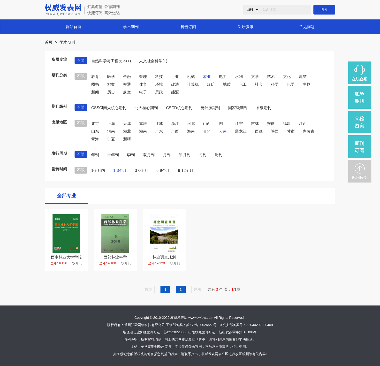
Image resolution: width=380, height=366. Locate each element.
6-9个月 (163, 170)
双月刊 (149, 155)
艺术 (271, 77)
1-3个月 (120, 170)
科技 (159, 77)
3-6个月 (141, 170)
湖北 (127, 131)
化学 (291, 84)
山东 (95, 131)
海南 (191, 131)
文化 (287, 77)
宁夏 (111, 139)
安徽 (271, 124)
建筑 (303, 77)
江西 (303, 124)
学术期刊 (131, 27)
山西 (207, 124)
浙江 (175, 124)
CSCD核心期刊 (179, 108)
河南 (111, 131)
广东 (159, 131)
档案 (111, 84)
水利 (239, 77)
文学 (255, 77)
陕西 (275, 131)
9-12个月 (185, 170)
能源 (175, 92)
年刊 (95, 155)
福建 (287, 124)
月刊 (167, 155)
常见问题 (307, 27)
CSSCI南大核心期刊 (108, 108)
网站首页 (73, 27)
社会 (259, 84)
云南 (223, 131)
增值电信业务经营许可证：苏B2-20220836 (155, 332)
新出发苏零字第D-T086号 (238, 332)
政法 (175, 84)
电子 (143, 92)
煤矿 (211, 84)
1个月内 (98, 170)
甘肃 (291, 131)
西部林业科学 (115, 257)
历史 (111, 92)
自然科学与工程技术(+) (111, 61)
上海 (111, 124)
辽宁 (239, 124)
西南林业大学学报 (66, 257)
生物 (307, 84)
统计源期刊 (210, 108)
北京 (95, 124)
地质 (227, 84)
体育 (143, 84)
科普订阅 (188, 27)
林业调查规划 (164, 257)
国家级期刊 (238, 108)
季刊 (131, 155)
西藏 (259, 131)
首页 (49, 42)
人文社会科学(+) (153, 61)
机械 (191, 77)
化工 (243, 84)
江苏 (159, 124)
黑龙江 (241, 131)
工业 (175, 77)
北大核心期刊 (146, 108)
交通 (127, 84)
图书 (95, 84)
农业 (207, 77)
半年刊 (113, 155)
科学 (275, 84)
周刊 (218, 155)
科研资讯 (245, 27)
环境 (159, 84)
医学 (111, 77)
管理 (143, 77)
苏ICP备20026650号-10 (204, 325)
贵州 (207, 131)
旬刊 (202, 155)
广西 (175, 131)
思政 (159, 92)
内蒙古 (308, 131)
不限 (81, 60)
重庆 (143, 124)
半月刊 (184, 155)
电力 (223, 77)
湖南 (143, 131)
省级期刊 (263, 108)
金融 (127, 77)
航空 (127, 92)
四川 (223, 124)
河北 (191, 124)
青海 (95, 139)
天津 (127, 124)
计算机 (193, 84)
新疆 (127, 139)
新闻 (95, 92)
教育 (95, 77)
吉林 (255, 124)
